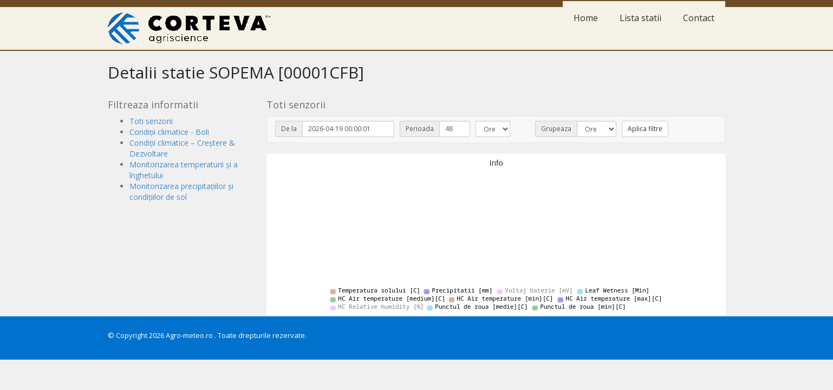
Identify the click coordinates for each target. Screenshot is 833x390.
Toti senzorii (151, 121)
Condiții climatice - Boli (169, 132)
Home (586, 18)
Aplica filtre (645, 128)
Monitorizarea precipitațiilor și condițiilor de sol (181, 191)
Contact (698, 18)
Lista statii (640, 18)
